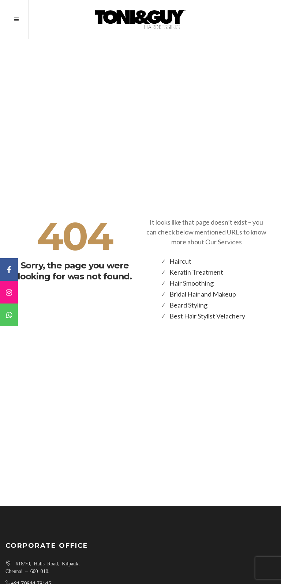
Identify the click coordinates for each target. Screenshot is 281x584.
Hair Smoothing (191, 283)
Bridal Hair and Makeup (202, 294)
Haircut (180, 261)
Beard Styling (188, 305)
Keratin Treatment (196, 272)
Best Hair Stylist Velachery (207, 316)
